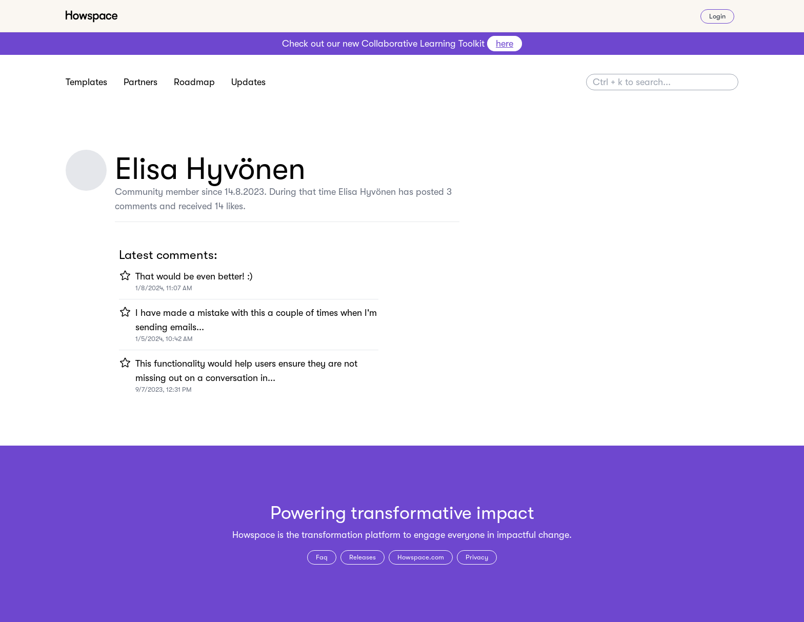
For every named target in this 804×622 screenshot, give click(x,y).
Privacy (477, 557)
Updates (248, 82)
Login (717, 16)
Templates (86, 82)
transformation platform (351, 535)
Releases (362, 557)
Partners (140, 82)
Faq (322, 557)
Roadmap (194, 82)
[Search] (662, 82)
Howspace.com (420, 557)
